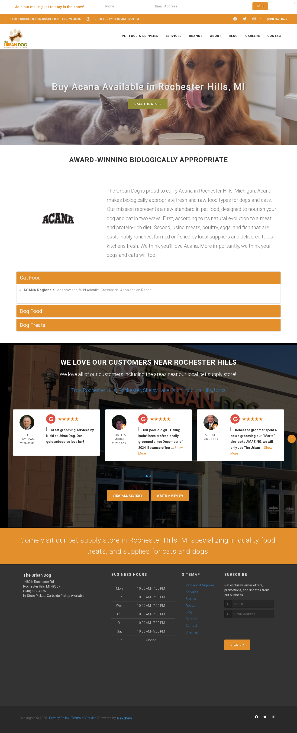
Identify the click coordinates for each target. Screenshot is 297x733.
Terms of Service (83, 718)
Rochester (129, 390)
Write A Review (170, 495)
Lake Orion (170, 390)
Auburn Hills (198, 390)
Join (260, 6)
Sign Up (237, 644)
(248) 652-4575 (34, 591)
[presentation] (217, 6)
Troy (76, 390)
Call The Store (147, 104)
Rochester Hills (99, 390)
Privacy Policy (59, 718)
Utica (220, 390)
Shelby (150, 390)
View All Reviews (128, 495)
